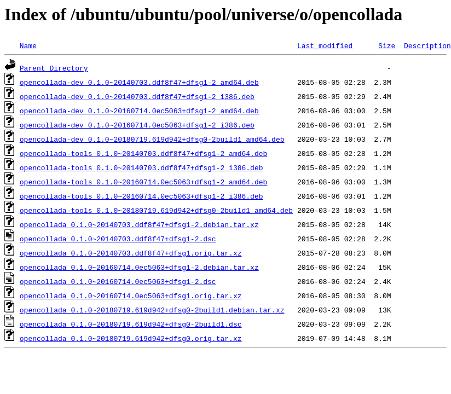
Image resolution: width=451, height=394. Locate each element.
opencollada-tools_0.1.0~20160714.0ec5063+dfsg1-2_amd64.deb (143, 182)
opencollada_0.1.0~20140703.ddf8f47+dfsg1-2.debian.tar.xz (139, 224)
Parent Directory (54, 68)
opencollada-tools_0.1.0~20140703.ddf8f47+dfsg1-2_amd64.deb (143, 153)
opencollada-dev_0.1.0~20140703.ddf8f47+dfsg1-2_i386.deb (137, 96)
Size (386, 45)
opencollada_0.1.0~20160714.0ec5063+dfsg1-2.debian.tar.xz (139, 267)
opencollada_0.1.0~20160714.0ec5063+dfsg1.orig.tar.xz (131, 295)
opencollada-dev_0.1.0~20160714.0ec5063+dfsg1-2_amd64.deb (139, 110)
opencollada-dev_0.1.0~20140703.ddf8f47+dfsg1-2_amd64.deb (139, 82)
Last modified (324, 45)
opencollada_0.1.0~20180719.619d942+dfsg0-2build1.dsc (131, 324)
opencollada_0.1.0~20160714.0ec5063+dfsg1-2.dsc (118, 281)
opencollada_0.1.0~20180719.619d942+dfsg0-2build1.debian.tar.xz (152, 310)
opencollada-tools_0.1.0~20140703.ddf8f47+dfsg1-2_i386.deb (141, 167)
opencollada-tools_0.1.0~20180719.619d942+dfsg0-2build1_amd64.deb (156, 210)
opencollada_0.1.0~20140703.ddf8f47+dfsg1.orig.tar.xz (131, 253)
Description (427, 45)
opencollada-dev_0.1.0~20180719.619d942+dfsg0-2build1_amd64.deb (152, 139)
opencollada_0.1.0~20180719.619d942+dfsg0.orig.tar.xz (131, 338)
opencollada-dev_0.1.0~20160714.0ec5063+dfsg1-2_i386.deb (137, 125)
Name (28, 45)
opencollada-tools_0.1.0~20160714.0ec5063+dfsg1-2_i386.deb (141, 196)
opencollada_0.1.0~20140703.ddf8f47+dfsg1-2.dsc (118, 239)
